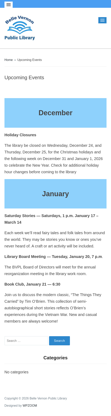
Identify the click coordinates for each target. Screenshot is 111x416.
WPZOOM (30, 405)
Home (8, 60)
